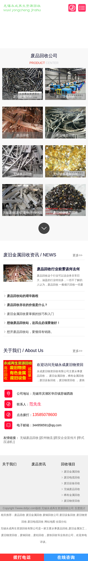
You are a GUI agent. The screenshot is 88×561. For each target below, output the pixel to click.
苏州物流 (46, 438)
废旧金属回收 (72, 471)
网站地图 (49, 521)
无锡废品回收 (29, 438)
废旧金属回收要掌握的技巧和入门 (30, 314)
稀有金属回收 (72, 495)
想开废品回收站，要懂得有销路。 (30, 332)
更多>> (77, 255)
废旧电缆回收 (72, 477)
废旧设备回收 (72, 483)
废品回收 (19, 515)
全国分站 (61, 521)
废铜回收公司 (51, 515)
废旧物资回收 (72, 500)
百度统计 (80, 508)
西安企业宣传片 (65, 438)
